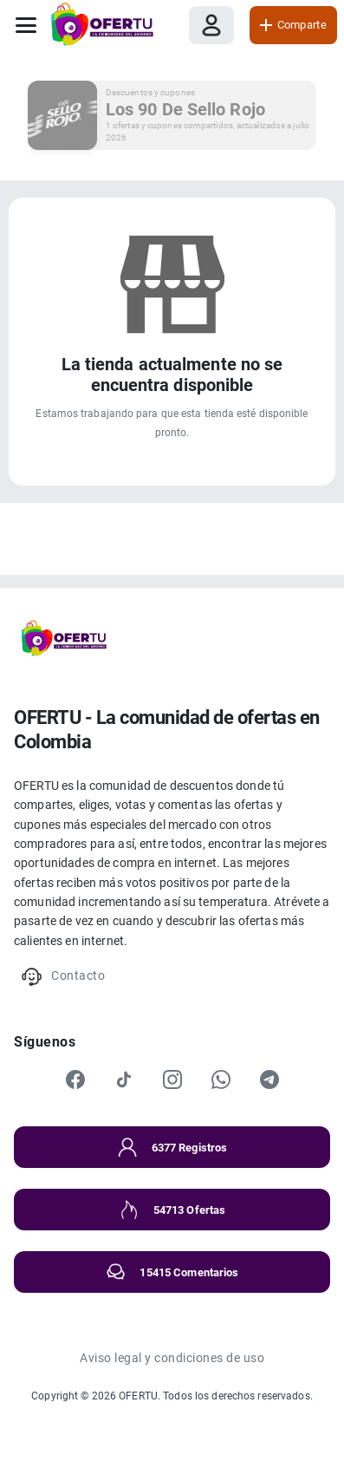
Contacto (63, 977)
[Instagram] (172, 1079)
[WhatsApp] (221, 1079)
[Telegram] (269, 1079)
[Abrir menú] (26, 25)
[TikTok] (124, 1079)
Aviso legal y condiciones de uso (172, 1358)
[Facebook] (75, 1079)
